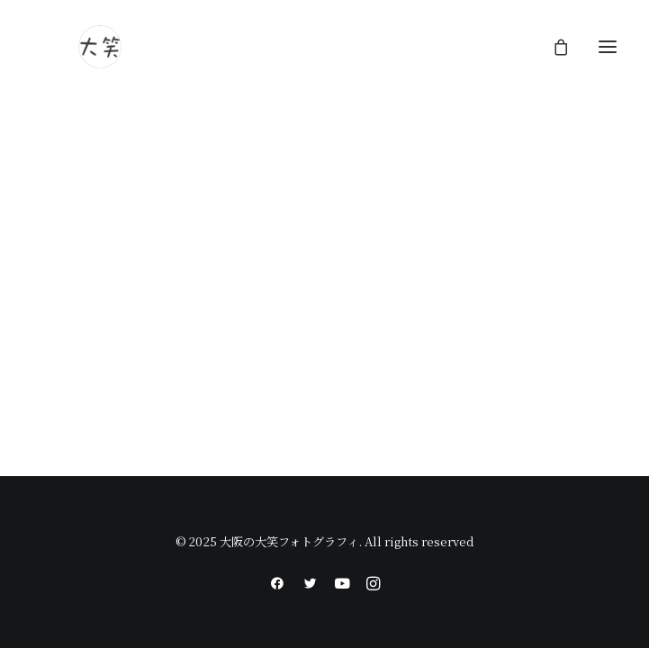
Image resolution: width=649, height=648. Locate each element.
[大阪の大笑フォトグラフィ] (99, 46)
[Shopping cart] (552, 47)
